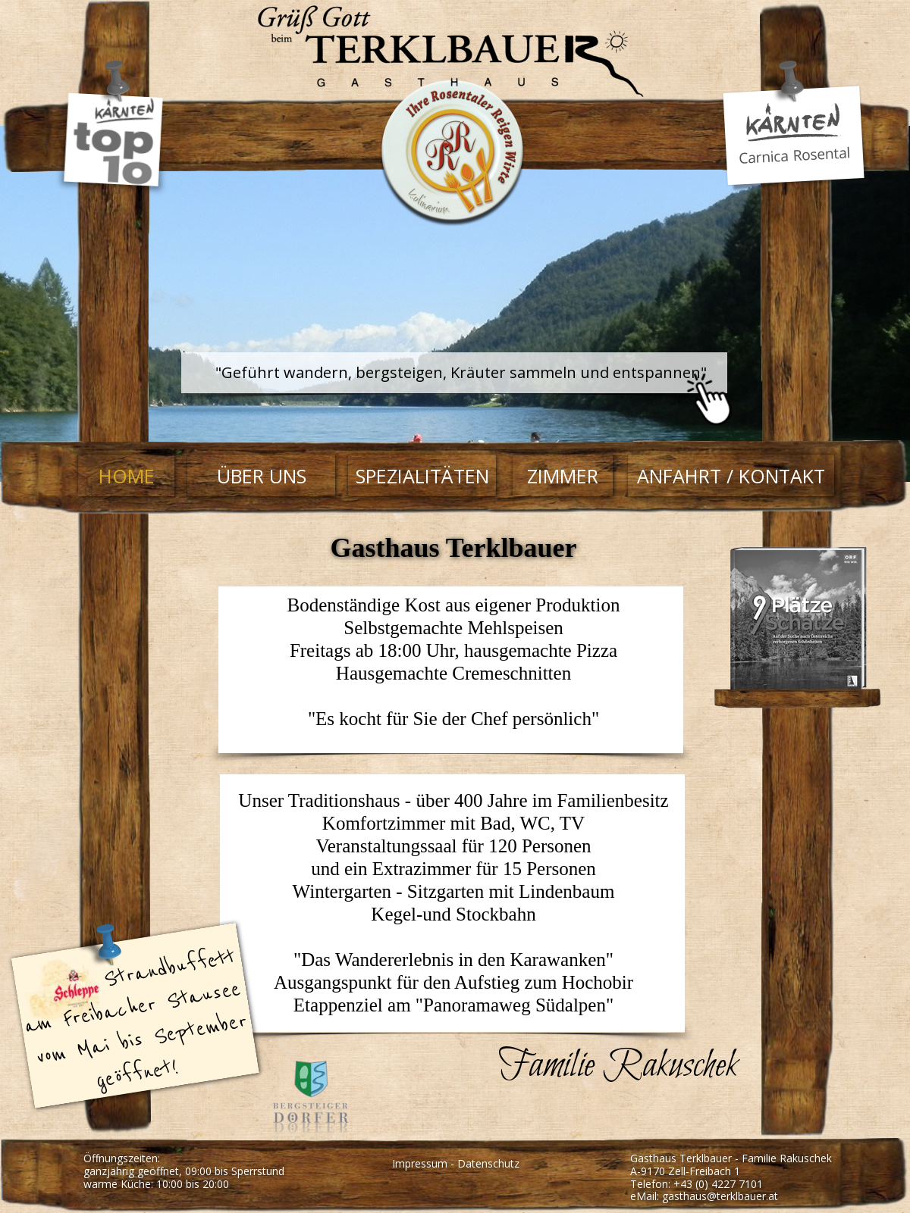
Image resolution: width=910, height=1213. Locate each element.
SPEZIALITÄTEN (422, 476)
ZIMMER (562, 476)
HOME (127, 476)
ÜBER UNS (261, 476)
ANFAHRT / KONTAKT (731, 476)
